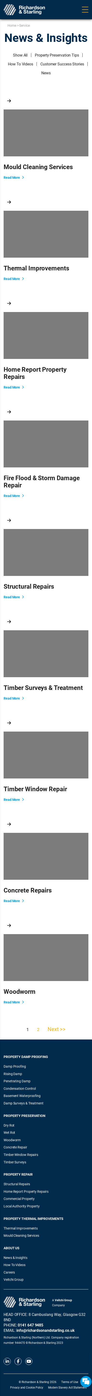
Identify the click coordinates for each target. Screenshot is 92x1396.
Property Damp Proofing (26, 1056)
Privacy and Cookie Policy (26, 1387)
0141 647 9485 (30, 1324)
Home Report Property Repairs (26, 1191)
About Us (11, 1248)
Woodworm (12, 1140)
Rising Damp (13, 1073)
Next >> (56, 1029)
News (46, 72)
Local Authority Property (22, 1206)
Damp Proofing (15, 1066)
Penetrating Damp (17, 1081)
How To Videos (20, 63)
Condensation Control (20, 1088)
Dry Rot (9, 1125)
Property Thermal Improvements (33, 1218)
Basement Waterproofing (22, 1095)
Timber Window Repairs (21, 1154)
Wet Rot (9, 1132)
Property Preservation (24, 1115)
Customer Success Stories (62, 63)
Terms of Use (69, 1382)
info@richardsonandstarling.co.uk (45, 1330)
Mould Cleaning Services (21, 1235)
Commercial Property (19, 1198)
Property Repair (18, 1174)
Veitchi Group (14, 1279)
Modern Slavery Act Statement (67, 1387)
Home (11, 25)
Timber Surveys (15, 1162)
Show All (20, 54)
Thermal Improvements (21, 1228)
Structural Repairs (17, 1184)
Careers (9, 1272)
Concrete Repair (15, 1147)
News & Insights (15, 1257)
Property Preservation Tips (57, 54)
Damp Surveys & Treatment (23, 1103)
